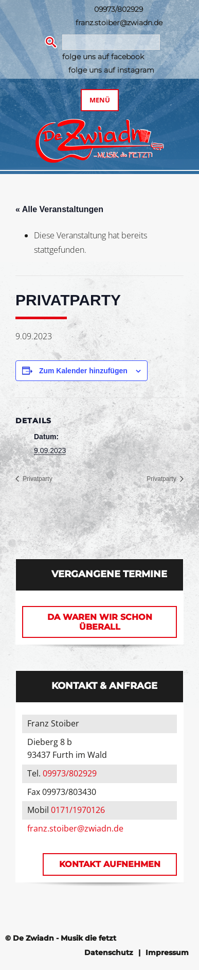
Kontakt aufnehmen (109, 864)
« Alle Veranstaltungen (59, 209)
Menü (99, 100)
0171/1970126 (78, 810)
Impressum (167, 952)
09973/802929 (118, 9)
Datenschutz (108, 952)
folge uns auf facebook (103, 56)
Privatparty (36, 478)
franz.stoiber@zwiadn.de (119, 22)
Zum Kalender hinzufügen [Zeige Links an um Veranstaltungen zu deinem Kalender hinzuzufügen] (83, 371)
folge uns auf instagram (111, 70)
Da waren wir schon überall (99, 622)
